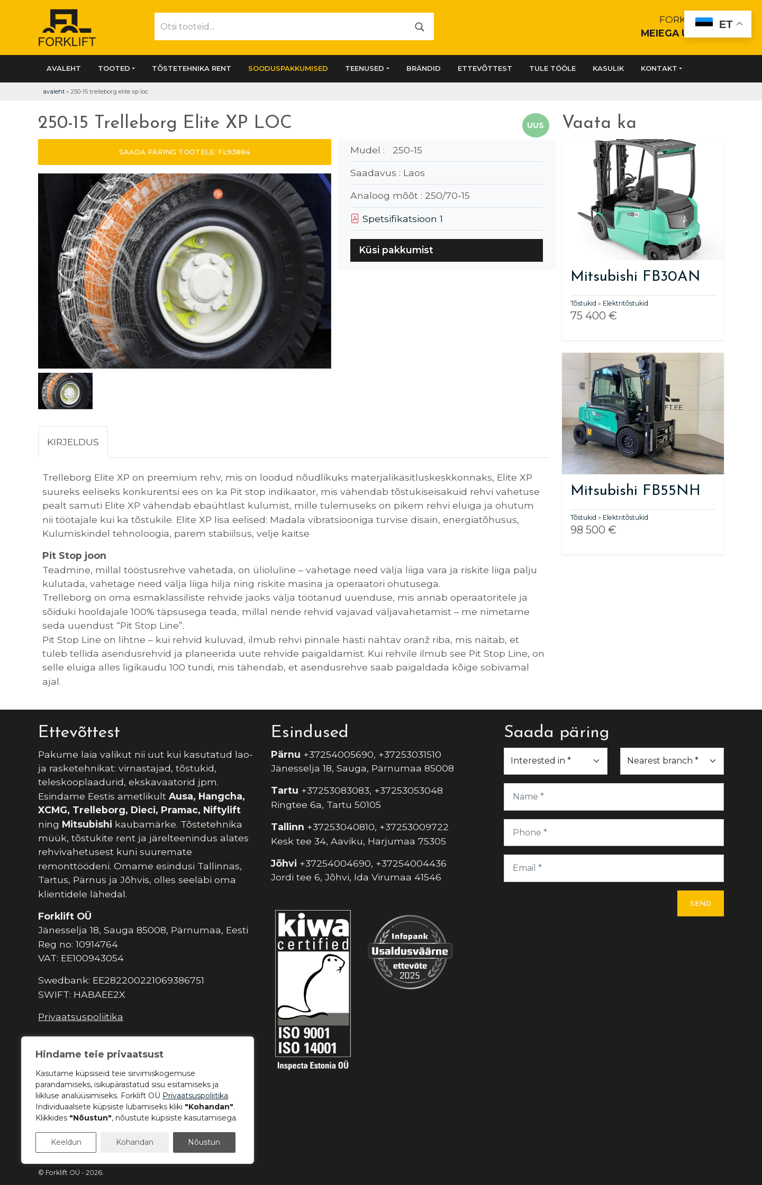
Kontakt (659, 68)
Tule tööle (552, 68)
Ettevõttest (485, 68)
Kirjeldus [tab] (73, 441)
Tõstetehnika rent (191, 68)
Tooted (114, 68)
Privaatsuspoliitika (80, 1016)
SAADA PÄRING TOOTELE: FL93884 (184, 152)
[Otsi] (419, 26)
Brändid (423, 68)
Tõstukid (583, 303)
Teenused (364, 68)
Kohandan (134, 1142)
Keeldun (66, 1142)
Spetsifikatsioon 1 (396, 218)
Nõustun (204, 1142)
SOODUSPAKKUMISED (288, 68)
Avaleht (64, 68)
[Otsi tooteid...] (280, 26)
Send (700, 903)
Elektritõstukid (625, 303)
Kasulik (608, 68)
